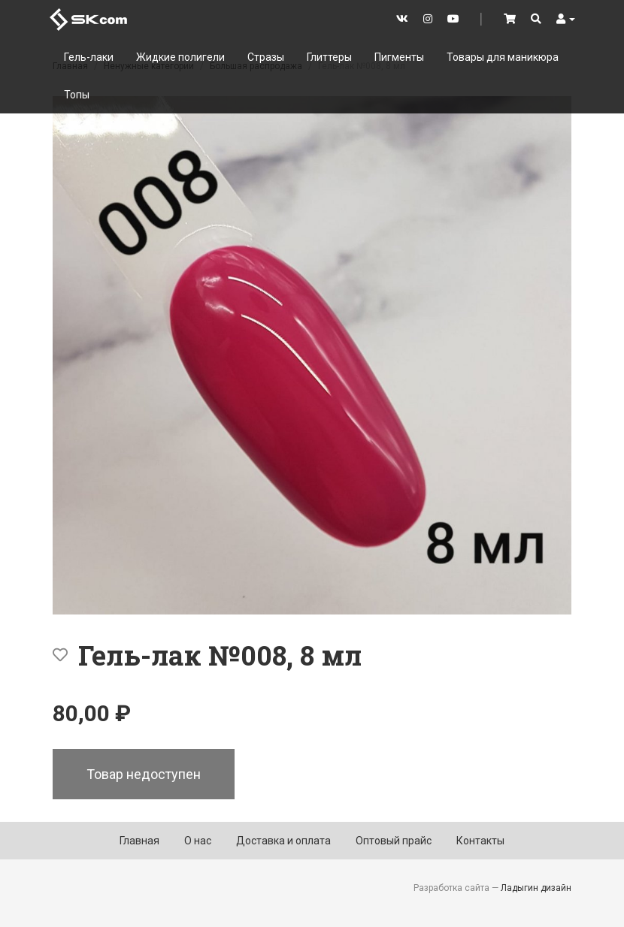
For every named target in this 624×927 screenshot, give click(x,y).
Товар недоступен (143, 774)
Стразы (265, 57)
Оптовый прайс (394, 841)
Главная (139, 841)
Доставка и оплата (283, 841)
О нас (197, 841)
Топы (76, 95)
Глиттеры (329, 57)
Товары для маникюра (503, 57)
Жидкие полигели (180, 57)
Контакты (480, 841)
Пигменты (399, 57)
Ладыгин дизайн (536, 888)
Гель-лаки (89, 57)
